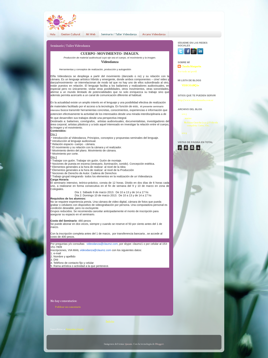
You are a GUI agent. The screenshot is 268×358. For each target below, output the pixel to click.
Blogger (159, 344)
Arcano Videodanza (153, 34)
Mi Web (90, 34)
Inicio (110, 322)
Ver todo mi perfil (187, 71)
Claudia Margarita (191, 66)
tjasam (128, 344)
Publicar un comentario (68, 306)
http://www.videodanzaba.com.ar (195, 100)
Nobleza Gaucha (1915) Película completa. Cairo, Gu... (201, 124)
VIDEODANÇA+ (190, 85)
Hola (52, 34)
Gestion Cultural (70, 34)
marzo (188, 118)
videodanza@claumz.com (102, 243)
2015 (184, 114)
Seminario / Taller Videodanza (119, 34)
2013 (184, 133)
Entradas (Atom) (75, 329)
